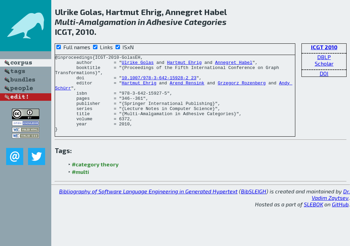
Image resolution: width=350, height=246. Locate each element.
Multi (65, 22)
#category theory (95, 179)
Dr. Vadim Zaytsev (331, 209)
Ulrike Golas (138, 64)
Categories (205, 22)
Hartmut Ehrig (184, 64)
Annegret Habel (233, 64)
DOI (324, 73)
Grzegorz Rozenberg (242, 89)
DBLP (324, 57)
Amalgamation (107, 22)
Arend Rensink (187, 89)
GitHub (340, 219)
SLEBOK (313, 219)
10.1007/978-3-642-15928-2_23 (159, 83)
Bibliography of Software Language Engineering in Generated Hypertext (148, 206)
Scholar (324, 63)
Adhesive (164, 22)
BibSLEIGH (253, 206)
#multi (80, 187)
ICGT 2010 (324, 47)
